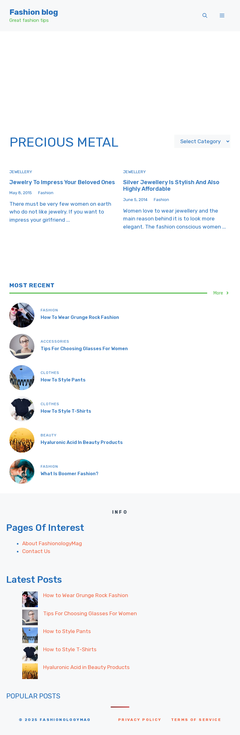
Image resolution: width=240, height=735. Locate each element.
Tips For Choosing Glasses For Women (84, 348)
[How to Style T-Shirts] (30, 655)
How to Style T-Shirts (66, 411)
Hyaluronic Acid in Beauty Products (82, 442)
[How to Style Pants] (30, 636)
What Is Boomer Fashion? (69, 473)
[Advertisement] (120, 78)
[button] (204, 15)
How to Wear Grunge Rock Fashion (80, 317)
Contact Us (36, 551)
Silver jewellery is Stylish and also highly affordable (171, 186)
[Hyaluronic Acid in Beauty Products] (30, 672)
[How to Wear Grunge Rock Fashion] (30, 601)
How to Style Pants (63, 380)
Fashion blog (33, 12)
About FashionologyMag (52, 543)
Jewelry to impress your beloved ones (62, 182)
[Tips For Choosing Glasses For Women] (30, 619)
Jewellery (20, 171)
